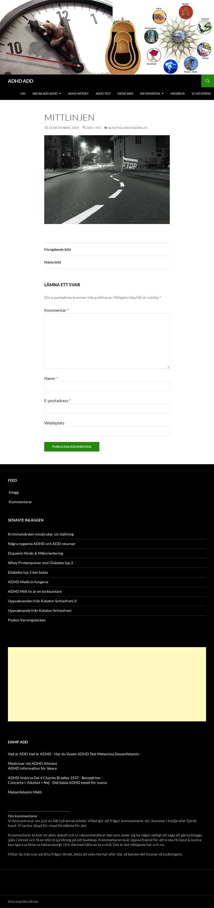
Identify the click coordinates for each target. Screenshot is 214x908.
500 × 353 (94, 128)
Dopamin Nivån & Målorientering (35, 553)
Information (150, 93)
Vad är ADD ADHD (44, 93)
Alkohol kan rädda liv (127, 128)
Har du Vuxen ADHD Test (75, 754)
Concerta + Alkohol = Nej (29, 782)
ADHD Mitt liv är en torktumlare (35, 591)
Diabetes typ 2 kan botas (28, 572)
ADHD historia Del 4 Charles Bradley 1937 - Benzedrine (54, 777)
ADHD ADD (20, 81)
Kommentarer (20, 501)
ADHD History (78, 93)
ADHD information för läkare (32, 768)
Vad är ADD (18, 754)
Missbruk (178, 93)
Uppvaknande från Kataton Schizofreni (40, 610)
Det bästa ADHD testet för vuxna (79, 782)
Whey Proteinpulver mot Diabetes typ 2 (40, 562)
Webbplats (54, 422)
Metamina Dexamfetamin (118, 754)
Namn (51, 378)
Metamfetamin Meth (25, 792)
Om (22, 93)
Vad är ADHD (40, 754)
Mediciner (125, 93)
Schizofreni (201, 93)
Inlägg (14, 492)
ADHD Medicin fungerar (28, 582)
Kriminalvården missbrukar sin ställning (41, 534)
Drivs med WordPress (23, 901)
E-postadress (57, 400)
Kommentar (56, 310)
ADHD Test (103, 93)
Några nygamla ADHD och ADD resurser (41, 543)
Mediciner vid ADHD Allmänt (32, 763)
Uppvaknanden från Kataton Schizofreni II (42, 601)
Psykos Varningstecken (27, 620)
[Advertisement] (107, 684)
